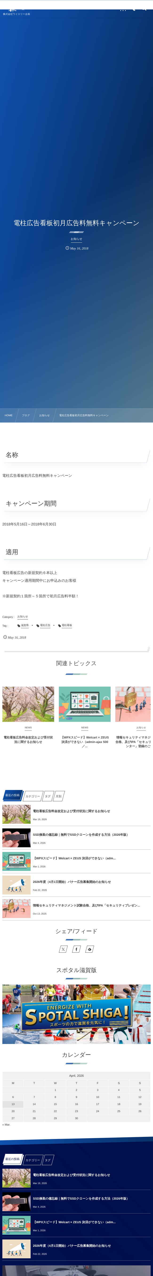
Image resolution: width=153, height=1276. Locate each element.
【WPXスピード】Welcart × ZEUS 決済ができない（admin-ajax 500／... (85, 746)
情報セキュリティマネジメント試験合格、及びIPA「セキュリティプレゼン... (86, 905)
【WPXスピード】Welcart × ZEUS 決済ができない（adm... (74, 858)
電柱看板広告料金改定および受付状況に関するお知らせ (28, 743)
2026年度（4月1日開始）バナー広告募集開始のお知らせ (72, 882)
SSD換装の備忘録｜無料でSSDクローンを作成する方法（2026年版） (81, 834)
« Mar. (6, 1124)
